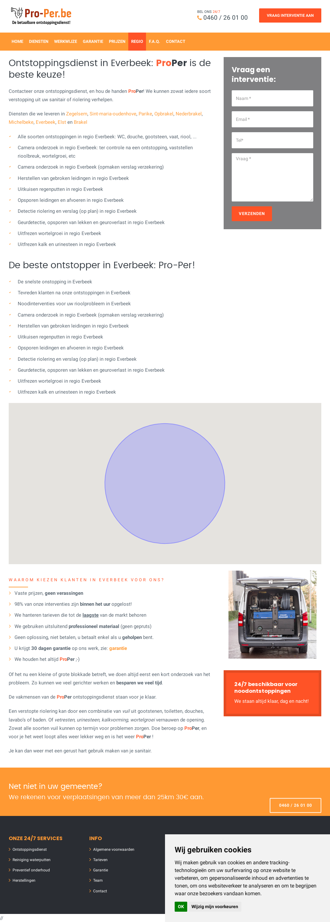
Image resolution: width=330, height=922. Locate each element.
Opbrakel (163, 114)
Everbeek (45, 122)
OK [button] (181, 906)
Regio (137, 41)
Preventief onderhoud (31, 870)
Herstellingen (24, 880)
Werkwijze (65, 41)
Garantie (93, 41)
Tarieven (100, 860)
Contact (175, 41)
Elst (62, 122)
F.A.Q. (154, 41)
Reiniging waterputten (32, 860)
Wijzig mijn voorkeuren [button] (214, 906)
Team (98, 880)
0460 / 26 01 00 (225, 17)
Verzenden (252, 213)
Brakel (80, 122)
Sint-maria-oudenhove (113, 114)
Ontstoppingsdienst (30, 849)
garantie (118, 648)
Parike (145, 114)
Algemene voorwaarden (113, 849)
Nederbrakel (189, 114)
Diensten (38, 41)
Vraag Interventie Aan (290, 15)
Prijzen (117, 41)
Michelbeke (21, 122)
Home (17, 41)
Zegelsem (76, 114)
